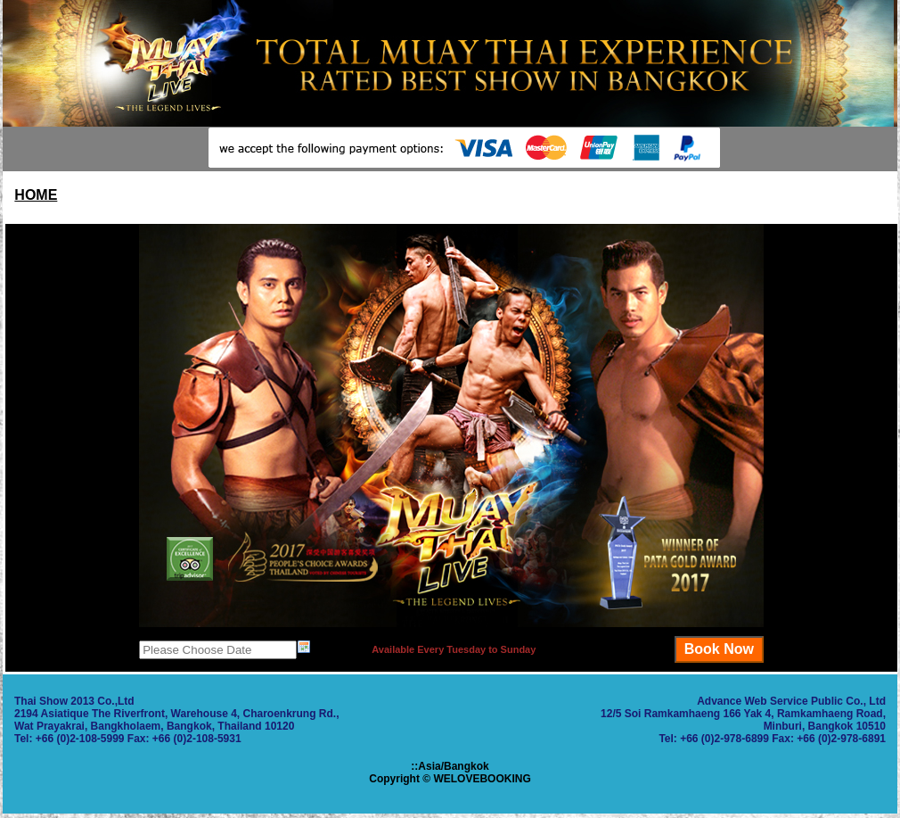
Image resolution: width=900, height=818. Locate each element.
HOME (35, 194)
